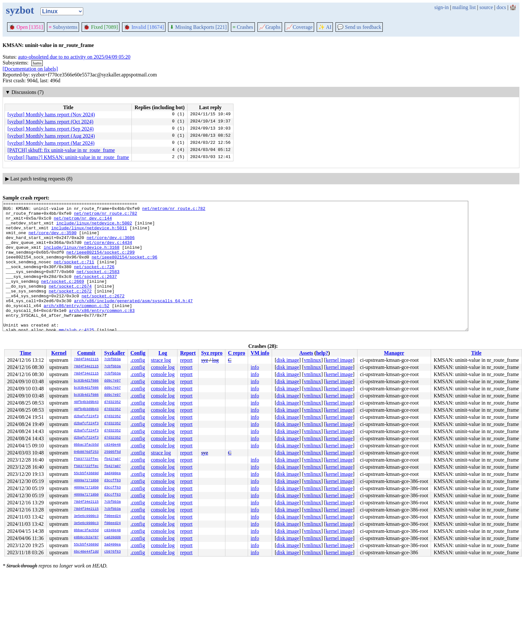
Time (25, 353)
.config (137, 360)
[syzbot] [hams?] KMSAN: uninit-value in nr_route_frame (68, 157)
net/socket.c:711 (74, 274)
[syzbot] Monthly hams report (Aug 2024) (51, 136)
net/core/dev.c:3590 (52, 239)
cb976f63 (112, 552)
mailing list (464, 7)
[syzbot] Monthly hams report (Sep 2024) (50, 129)
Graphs (269, 27)
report (186, 360)
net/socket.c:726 (94, 280)
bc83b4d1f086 (86, 381)
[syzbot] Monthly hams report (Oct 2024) (50, 121)
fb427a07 (112, 459)
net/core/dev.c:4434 (108, 251)
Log (162, 353)
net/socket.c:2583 (97, 286)
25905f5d (112, 452)
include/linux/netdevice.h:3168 (81, 257)
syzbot (20, 10)
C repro (236, 353)
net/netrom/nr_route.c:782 (173, 210)
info (255, 367)
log (215, 360)
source (486, 7)
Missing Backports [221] (198, 27)
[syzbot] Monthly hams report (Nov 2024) (51, 114)
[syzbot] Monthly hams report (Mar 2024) (51, 143)
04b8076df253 (86, 452)
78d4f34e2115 (86, 359)
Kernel (58, 353)
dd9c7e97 (112, 381)
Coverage (299, 27)
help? (322, 353)
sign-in (441, 7)
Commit (86, 353)
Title (476, 353)
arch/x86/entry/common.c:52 (76, 327)
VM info (260, 353)
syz (204, 360)
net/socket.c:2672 (70, 309)
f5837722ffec (86, 459)
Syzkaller (114, 353)
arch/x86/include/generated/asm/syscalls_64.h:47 (133, 321)
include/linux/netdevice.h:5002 (94, 228)
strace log (161, 360)
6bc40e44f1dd (86, 552)
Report (188, 353)
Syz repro (211, 353)
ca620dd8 (112, 537)
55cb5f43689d (86, 473)
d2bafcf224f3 (86, 416)
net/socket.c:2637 (95, 292)
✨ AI (324, 27)
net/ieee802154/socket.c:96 (124, 268)
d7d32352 (112, 402)
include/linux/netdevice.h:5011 (89, 233)
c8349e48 (112, 445)
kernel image (339, 360)
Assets (306, 353)
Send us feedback (359, 27)
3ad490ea (112, 473)
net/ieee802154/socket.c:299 (100, 263)
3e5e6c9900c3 (86, 516)
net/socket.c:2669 (62, 298)
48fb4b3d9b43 (86, 402)
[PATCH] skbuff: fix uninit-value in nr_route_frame (61, 150)
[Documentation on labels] (30, 69)
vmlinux (312, 360)
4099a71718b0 (86, 480)
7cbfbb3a (112, 359)
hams (37, 63)
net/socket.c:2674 (70, 303)
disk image (288, 360)
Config (137, 353)
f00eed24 (112, 516)
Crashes (243, 27)
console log (163, 367)
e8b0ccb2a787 (86, 537)
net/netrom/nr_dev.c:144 (83, 222)
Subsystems (63, 27)
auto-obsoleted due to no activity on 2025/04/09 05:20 (74, 57)
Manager (394, 353)
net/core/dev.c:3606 (110, 245)
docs (501, 7)
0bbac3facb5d (86, 445)
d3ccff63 (112, 480)
